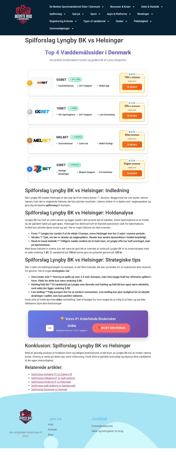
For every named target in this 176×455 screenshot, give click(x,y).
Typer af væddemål (96, 21)
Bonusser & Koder (122, 7)
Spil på (78, 14)
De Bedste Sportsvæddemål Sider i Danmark (77, 7)
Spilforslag (58, 14)
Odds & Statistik (152, 7)
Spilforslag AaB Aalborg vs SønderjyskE (53, 392)
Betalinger (145, 14)
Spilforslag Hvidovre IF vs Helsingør (51, 388)
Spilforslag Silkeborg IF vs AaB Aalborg (53, 384)
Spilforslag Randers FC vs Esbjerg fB (51, 381)
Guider (122, 21)
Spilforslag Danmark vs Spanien (49, 396)
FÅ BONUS (131, 88)
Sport (95, 14)
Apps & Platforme (119, 14)
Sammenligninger (62, 28)
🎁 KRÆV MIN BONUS (111, 334)
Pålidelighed (143, 21)
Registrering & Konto (63, 21)
